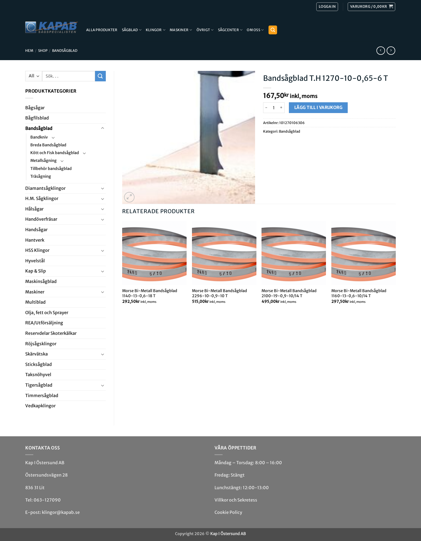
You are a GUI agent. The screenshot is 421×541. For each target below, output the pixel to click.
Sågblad (131, 29)
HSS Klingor (37, 250)
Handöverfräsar (41, 219)
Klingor (155, 29)
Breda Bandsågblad (48, 145)
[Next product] (380, 50)
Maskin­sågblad (41, 281)
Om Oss (255, 29)
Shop (43, 50)
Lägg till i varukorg (318, 107)
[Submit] (100, 76)
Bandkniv (39, 137)
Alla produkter (102, 30)
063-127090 (47, 500)
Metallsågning (43, 160)
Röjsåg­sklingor (40, 343)
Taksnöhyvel (38, 374)
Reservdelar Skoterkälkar (51, 333)
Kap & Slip (35, 271)
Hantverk (34, 240)
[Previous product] (391, 50)
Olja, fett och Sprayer (46, 312)
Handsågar (36, 229)
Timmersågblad (41, 395)
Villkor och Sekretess (236, 500)
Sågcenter (230, 29)
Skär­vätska (36, 354)
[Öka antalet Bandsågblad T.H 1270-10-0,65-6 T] (281, 107)
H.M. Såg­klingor (41, 198)
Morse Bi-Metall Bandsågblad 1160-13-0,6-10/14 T (358, 293)
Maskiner (181, 29)
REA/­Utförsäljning (44, 322)
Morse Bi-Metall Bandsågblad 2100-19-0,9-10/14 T (289, 293)
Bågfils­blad (37, 118)
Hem (29, 50)
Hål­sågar (34, 209)
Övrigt (205, 29)
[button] (371, 6)
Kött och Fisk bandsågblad (54, 152)
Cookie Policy (228, 512)
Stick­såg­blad (38, 364)
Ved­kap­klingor (40, 405)
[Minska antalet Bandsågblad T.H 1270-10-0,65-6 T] (266, 107)
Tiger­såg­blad (38, 385)
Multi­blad (35, 302)
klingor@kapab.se (61, 512)
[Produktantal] (274, 107)
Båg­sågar (35, 107)
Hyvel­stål (35, 260)
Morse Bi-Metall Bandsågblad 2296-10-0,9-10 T (219, 293)
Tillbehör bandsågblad (51, 168)
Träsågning (40, 176)
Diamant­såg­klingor (45, 188)
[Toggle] (102, 128)
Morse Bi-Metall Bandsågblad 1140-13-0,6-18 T (149, 293)
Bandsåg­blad (64, 50)
